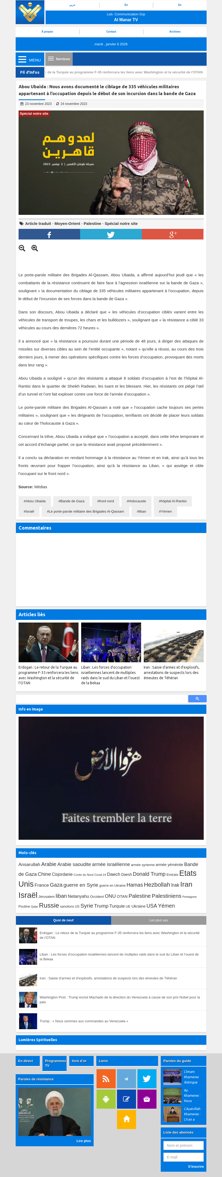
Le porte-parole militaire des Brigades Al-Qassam (86, 511)
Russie (49, 905)
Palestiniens (166, 896)
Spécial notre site (121, 223)
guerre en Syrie (80, 885)
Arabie (48, 864)
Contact (111, 31)
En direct (25, 1061)
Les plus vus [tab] (158, 920)
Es (179, 4)
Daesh (126, 874)
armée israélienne (111, 864)
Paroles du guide (177, 1061)
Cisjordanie (62, 874)
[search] (101, 699)
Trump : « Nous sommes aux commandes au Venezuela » (84, 1021)
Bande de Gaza (72, 501)
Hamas (135, 885)
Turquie (117, 906)
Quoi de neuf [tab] (63, 920)
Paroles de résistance (36, 1079)
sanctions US (69, 906)
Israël (30, 511)
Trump (101, 906)
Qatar (34, 906)
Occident (97, 897)
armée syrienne (143, 865)
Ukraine (139, 906)
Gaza (56, 885)
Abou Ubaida (36, 501)
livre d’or (79, 1061)
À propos (47, 31)
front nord (106, 501)
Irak (175, 885)
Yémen (166, 511)
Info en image (31, 709)
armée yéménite (169, 865)
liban (142, 511)
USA (151, 906)
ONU (110, 896)
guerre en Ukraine (112, 885)
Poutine (24, 906)
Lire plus (83, 1141)
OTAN (122, 896)
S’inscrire (196, 1167)
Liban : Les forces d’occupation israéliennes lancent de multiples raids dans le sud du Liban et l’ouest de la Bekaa (119, 956)
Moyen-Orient (67, 223)
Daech (113, 874)
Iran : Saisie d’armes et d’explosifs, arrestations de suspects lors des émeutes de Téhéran (108, 978)
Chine (44, 874)
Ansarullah (29, 864)
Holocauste (137, 501)
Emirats (173, 875)
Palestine (92, 223)
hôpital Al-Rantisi (173, 501)
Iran (186, 884)
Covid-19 (100, 874)
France (41, 885)
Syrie (86, 906)
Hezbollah (157, 884)
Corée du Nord (84, 874)
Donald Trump (149, 874)
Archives (174, 31)
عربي (72, 4)
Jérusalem (46, 897)
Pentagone (189, 896)
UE (128, 906)
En (126, 4)
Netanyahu (78, 896)
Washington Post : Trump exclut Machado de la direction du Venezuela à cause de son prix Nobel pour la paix (120, 999)
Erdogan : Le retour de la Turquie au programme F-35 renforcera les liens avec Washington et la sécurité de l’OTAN (110, 72)
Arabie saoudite (74, 864)
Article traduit (38, 223)
